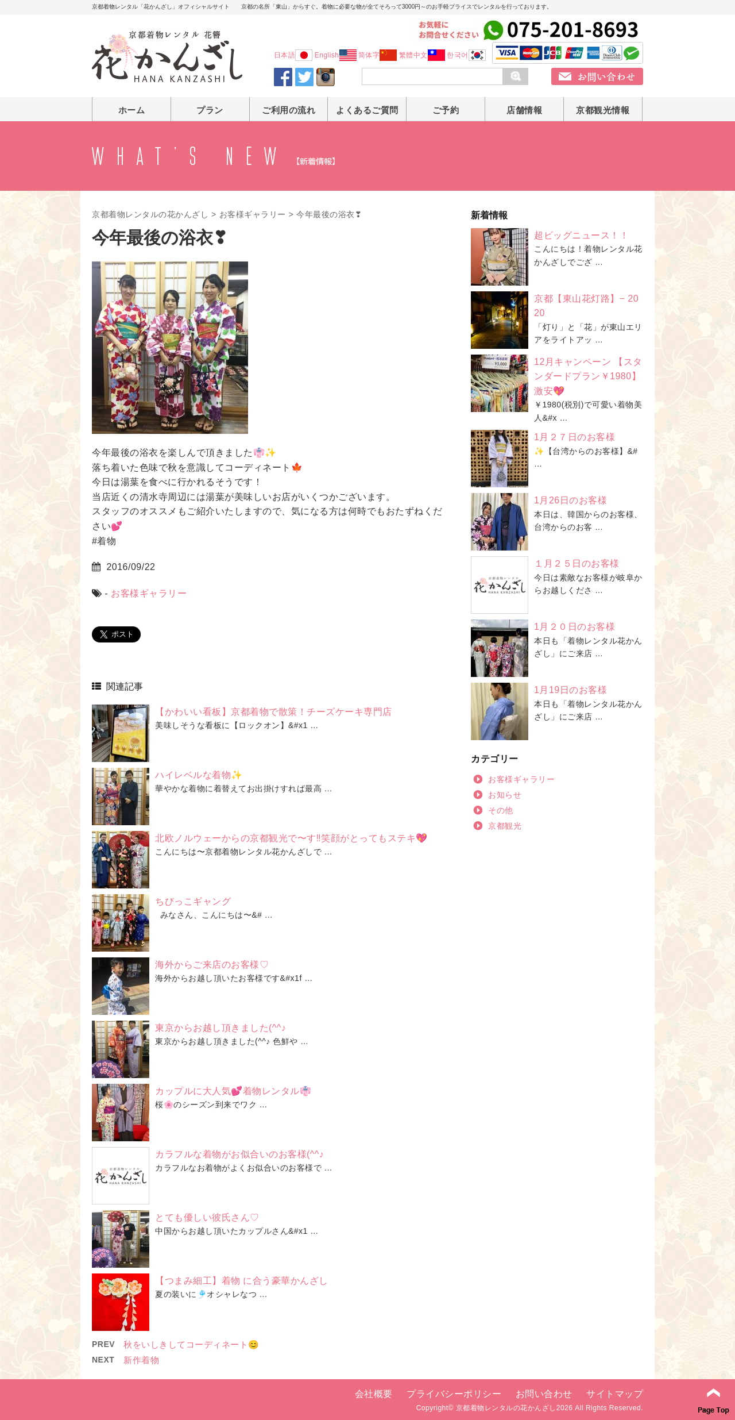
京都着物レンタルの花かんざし (150, 214)
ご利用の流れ (288, 110)
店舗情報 (524, 110)
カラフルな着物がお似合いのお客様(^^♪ (239, 1154)
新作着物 (141, 1360)
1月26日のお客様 (570, 500)
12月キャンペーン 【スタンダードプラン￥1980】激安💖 (588, 376)
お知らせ (504, 794)
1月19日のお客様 (570, 690)
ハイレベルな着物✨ (199, 775)
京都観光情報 (602, 110)
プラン (209, 110)
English (336, 55)
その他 (500, 810)
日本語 (293, 55)
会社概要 (374, 1394)
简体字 (377, 55)
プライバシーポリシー (454, 1394)
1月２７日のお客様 (574, 437)
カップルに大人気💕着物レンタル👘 (233, 1091)
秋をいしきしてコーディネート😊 (191, 1344)
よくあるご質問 (367, 110)
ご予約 (445, 110)
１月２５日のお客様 (577, 563)
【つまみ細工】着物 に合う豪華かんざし (241, 1281)
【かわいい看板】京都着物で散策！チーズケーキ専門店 (273, 712)
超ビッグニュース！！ (581, 235)
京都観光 (504, 825)
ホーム (131, 110)
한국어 (466, 55)
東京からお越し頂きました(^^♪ (220, 1028)
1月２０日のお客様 (574, 627)
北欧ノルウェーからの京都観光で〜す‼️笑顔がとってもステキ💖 (291, 838)
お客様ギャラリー (252, 214)
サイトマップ (614, 1394)
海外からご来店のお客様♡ (212, 964)
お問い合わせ (544, 1394)
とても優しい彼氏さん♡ (207, 1217)
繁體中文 (422, 55)
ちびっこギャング (193, 901)
